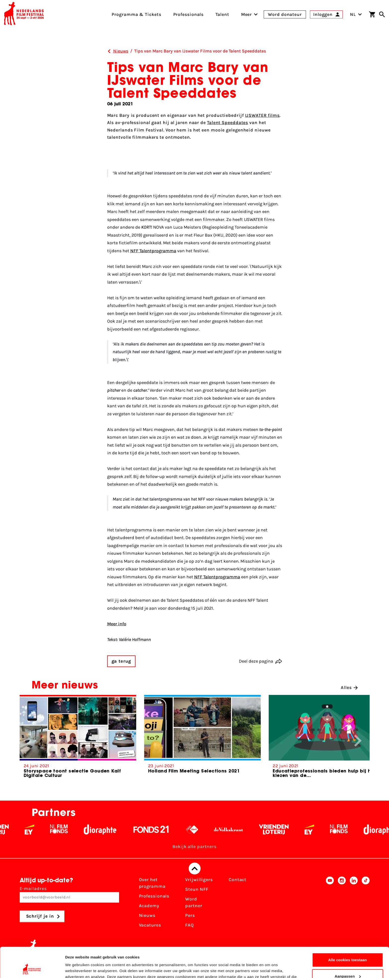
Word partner (193, 902)
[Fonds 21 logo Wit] (171, 830)
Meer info (116, 624)
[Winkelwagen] (372, 14)
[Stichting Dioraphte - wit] (120, 830)
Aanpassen (348, 948)
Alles (349, 687)
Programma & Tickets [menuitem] (136, 14)
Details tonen (77, 968)
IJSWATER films (262, 115)
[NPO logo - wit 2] (212, 830)
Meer (246, 14)
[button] (358, 741)
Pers (190, 915)
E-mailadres (69, 894)
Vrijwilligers (199, 880)
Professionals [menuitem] (188, 14)
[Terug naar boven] (195, 869)
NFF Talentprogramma (153, 251)
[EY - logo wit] (49, 830)
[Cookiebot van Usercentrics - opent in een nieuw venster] (32, 968)
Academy (149, 906)
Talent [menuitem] (222, 14)
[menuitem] (246, 14)
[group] (78, 738)
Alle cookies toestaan (347, 932)
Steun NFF (197, 889)
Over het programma (152, 883)
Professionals (154, 896)
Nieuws (147, 915)
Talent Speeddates (227, 122)
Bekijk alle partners (194, 847)
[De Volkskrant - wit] (248, 830)
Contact (237, 880)
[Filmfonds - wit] (79, 830)
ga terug (121, 661)
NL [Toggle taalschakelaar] (356, 14)
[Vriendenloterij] (294, 830)
